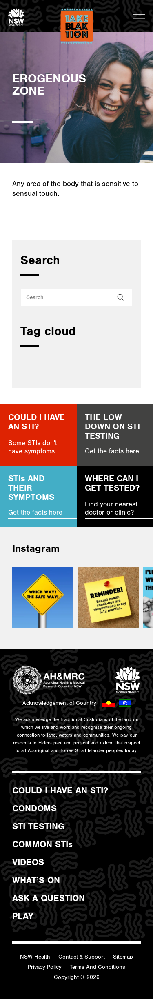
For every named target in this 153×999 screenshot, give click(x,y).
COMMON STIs (42, 844)
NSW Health (35, 957)
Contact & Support (81, 957)
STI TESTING (38, 826)
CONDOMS (34, 808)
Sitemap (123, 957)
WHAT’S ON (36, 880)
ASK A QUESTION (48, 898)
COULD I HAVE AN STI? (60, 790)
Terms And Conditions (97, 967)
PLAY (22, 916)
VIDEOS (28, 862)
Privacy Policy (45, 967)
